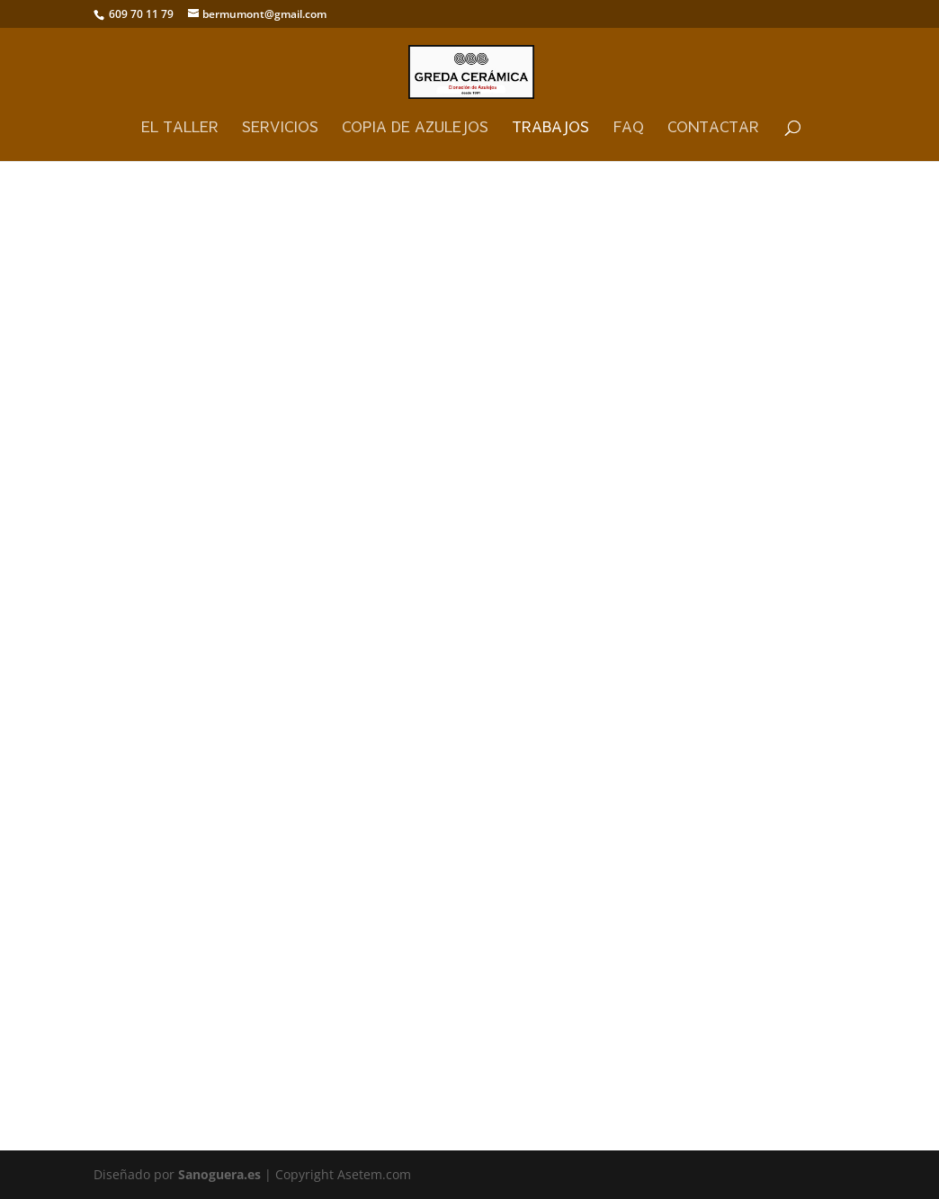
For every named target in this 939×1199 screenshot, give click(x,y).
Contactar (713, 128)
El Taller (180, 128)
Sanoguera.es (219, 1174)
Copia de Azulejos (415, 128)
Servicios (280, 128)
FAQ (628, 128)
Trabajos (550, 128)
